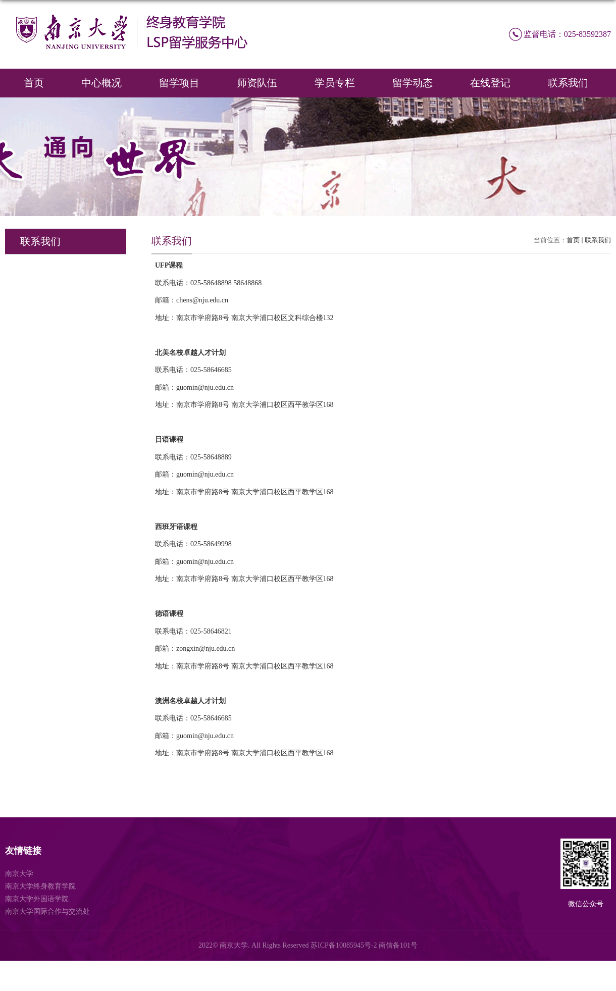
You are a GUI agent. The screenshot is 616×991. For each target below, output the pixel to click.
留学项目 (179, 82)
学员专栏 (335, 82)
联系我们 (568, 82)
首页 (34, 82)
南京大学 (19, 873)
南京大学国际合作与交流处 (47, 911)
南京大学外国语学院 (37, 899)
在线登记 (490, 82)
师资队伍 (257, 82)
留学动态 (412, 82)
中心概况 (101, 82)
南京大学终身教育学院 (40, 886)
